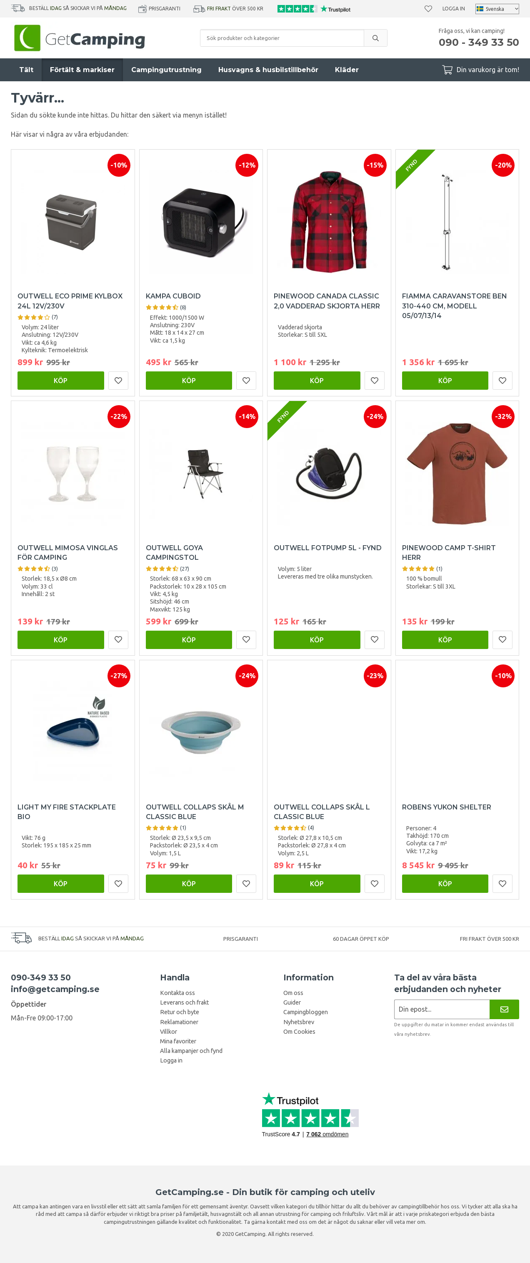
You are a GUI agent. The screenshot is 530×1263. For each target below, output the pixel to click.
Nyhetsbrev (298, 1022)
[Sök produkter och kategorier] (282, 38)
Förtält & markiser (82, 70)
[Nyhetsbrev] (504, 1009)
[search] (375, 38)
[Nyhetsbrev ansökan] (442, 1009)
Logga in (453, 8)
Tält (26, 70)
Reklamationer (179, 1022)
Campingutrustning (166, 70)
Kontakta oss (177, 993)
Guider (292, 1002)
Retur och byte (179, 1012)
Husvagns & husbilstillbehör (268, 70)
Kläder (347, 70)
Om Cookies (299, 1031)
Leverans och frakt (184, 1002)
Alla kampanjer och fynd (191, 1050)
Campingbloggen (305, 1012)
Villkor (168, 1031)
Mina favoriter (178, 1041)
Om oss (293, 993)
